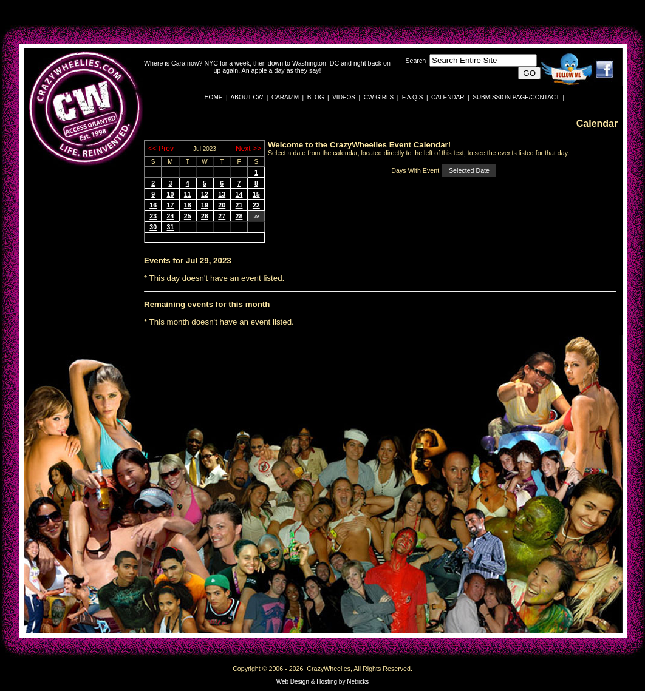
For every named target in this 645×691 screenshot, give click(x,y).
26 (204, 216)
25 (187, 216)
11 (187, 194)
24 (170, 216)
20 (221, 205)
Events (157, 260)
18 (187, 205)
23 (153, 216)
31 (170, 227)
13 (221, 194)
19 (204, 205)
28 (239, 216)
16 (153, 205)
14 (239, 194)
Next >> (248, 148)
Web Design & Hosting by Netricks (322, 681)
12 (204, 194)
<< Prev (161, 148)
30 (153, 227)
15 (256, 194)
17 (170, 205)
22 (256, 205)
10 (170, 194)
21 (239, 205)
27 (221, 216)
